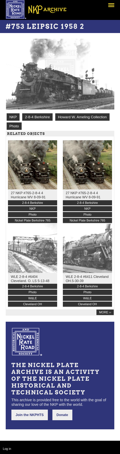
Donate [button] (62, 415)
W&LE (32, 298)
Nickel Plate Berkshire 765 (33, 220)
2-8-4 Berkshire (37, 117)
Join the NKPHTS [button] (30, 415)
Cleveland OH (32, 304)
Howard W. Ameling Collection (82, 117)
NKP (13, 117)
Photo (14, 126)
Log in (7, 448)
